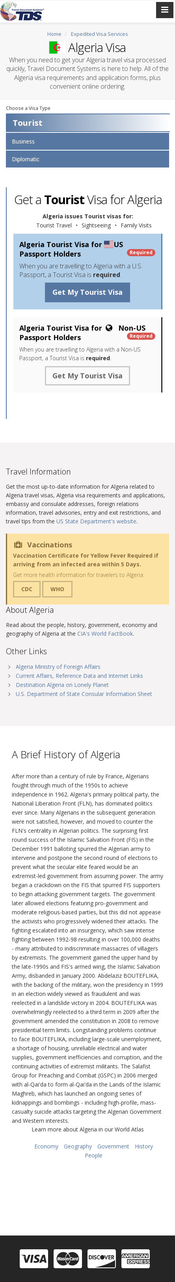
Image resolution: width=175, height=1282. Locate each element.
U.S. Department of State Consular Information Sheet (84, 694)
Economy (46, 1146)
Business (23, 141)
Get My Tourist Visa (87, 292)
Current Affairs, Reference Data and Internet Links (79, 675)
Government (113, 1146)
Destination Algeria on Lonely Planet (62, 684)
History (144, 1146)
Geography (78, 1146)
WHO (57, 589)
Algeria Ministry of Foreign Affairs (58, 666)
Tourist (28, 122)
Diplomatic (25, 159)
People (93, 1155)
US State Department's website (96, 521)
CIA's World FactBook (105, 633)
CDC (26, 589)
